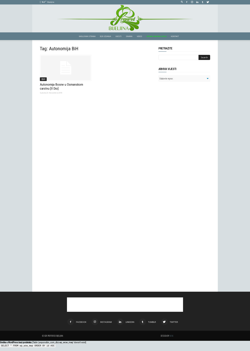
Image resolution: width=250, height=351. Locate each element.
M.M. (171, 335)
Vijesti (118, 36)
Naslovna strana (87, 36)
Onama (129, 36)
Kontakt (175, 36)
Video (139, 36)
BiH (43, 79)
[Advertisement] (183, 125)
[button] (182, 2)
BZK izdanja (105, 36)
